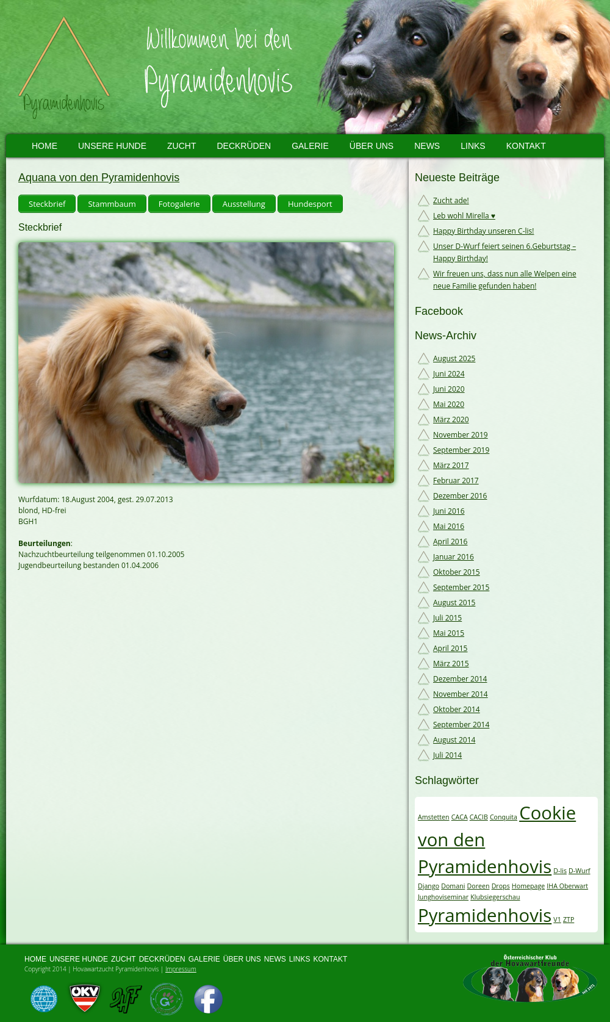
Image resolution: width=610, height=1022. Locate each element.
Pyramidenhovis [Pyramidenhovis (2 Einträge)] (484, 915)
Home (44, 146)
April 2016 (450, 541)
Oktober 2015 (456, 572)
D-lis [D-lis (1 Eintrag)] (560, 870)
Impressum (180, 969)
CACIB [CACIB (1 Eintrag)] (479, 817)
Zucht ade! (451, 200)
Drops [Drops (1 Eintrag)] (501, 886)
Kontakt (526, 146)
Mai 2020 (448, 404)
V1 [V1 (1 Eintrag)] (557, 919)
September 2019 (461, 450)
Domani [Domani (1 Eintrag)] (453, 886)
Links (473, 146)
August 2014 (454, 740)
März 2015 (451, 663)
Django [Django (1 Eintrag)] (428, 886)
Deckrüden (244, 146)
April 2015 (450, 648)
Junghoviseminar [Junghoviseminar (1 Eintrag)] (443, 897)
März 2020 (451, 419)
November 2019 (460, 435)
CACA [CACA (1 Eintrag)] (459, 817)
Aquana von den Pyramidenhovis (98, 177)
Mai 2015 (448, 633)
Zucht (181, 146)
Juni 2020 (449, 389)
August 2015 (454, 602)
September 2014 (461, 724)
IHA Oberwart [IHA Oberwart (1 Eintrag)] (567, 886)
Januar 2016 (453, 557)
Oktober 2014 (456, 709)
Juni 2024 (449, 374)
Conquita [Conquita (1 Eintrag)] (503, 817)
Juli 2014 (447, 755)
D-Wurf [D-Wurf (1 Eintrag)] (579, 870)
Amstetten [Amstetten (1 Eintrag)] (434, 817)
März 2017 (451, 465)
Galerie (310, 146)
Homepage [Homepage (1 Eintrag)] (528, 886)
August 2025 (454, 358)
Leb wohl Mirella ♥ (464, 216)
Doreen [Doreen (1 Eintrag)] (478, 886)
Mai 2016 (448, 526)
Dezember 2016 (460, 496)
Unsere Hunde (112, 146)
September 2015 (461, 587)
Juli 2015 (447, 618)
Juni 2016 (449, 511)
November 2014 (460, 694)
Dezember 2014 (460, 679)
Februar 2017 (456, 480)
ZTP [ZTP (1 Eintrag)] (568, 919)
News (427, 146)
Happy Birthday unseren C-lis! (483, 231)
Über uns (371, 146)
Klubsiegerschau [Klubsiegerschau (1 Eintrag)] (495, 897)
